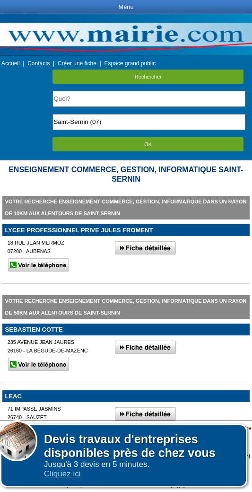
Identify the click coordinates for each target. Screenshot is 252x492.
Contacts (38, 63)
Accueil (10, 63)
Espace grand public (130, 63)
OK (148, 144)
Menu (125, 6)
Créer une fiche (77, 63)
